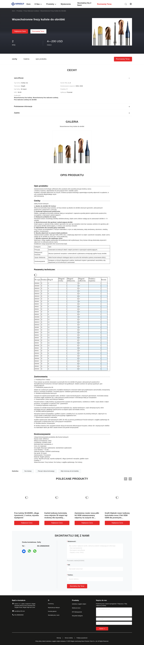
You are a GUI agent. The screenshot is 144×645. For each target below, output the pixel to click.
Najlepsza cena (20, 31)
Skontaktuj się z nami (53, 615)
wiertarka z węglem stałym (79, 604)
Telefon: (70, 575)
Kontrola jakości (52, 611)
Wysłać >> (102, 628)
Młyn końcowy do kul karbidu (70, 471)
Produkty (19, 11)
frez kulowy (28, 471)
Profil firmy (51, 603)
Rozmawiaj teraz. (38, 31)
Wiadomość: (72, 541)
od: (69, 565)
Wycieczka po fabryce (54, 607)
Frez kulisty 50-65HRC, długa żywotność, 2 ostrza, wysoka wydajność (26, 515)
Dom (13, 11)
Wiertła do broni (76, 608)
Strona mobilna (69, 638)
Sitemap (59, 638)
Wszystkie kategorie (77, 615)
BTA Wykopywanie (77, 612)
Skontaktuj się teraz (77, 586)
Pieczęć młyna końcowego (46, 471)
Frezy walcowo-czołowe (31, 11)
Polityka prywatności (82, 638)
